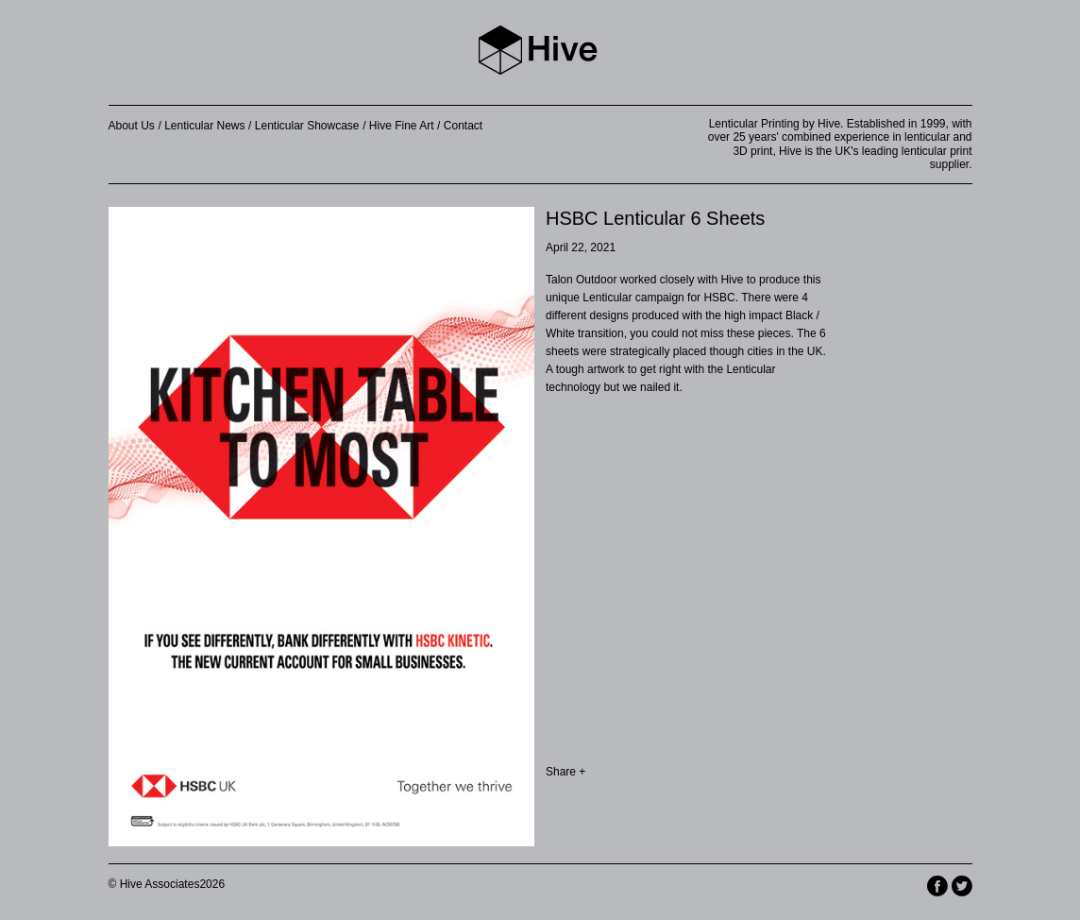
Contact (463, 125)
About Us (132, 125)
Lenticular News (204, 125)
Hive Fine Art (401, 125)
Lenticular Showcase (307, 125)
